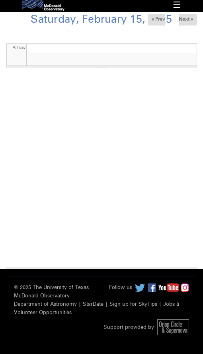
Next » (186, 19)
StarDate (93, 304)
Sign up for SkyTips (133, 304)
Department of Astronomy (45, 304)
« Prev (158, 19)
